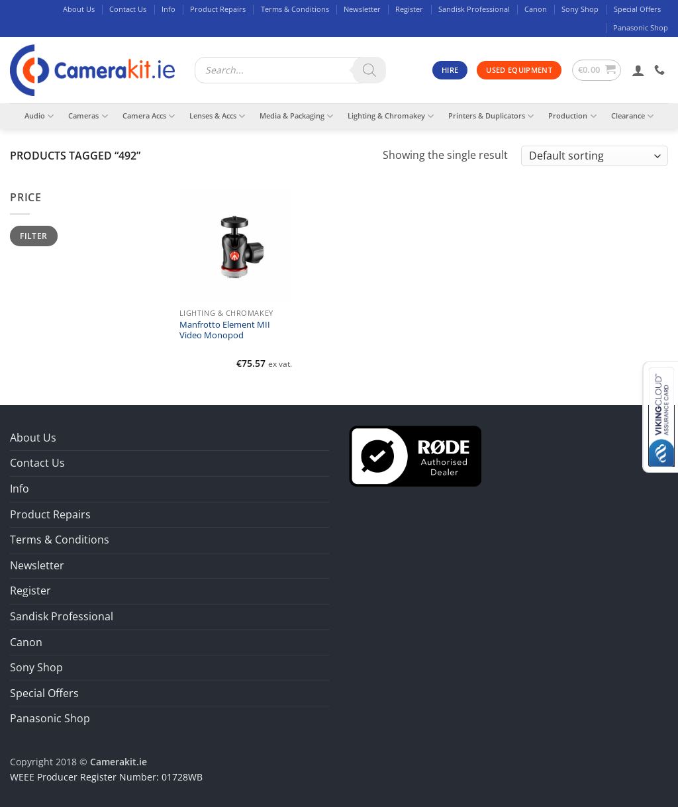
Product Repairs (218, 9)
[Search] (369, 70)
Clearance (632, 116)
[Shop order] (594, 156)
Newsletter (362, 9)
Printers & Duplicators (491, 116)
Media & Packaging (296, 116)
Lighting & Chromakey (391, 116)
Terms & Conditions (295, 9)
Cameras (87, 116)
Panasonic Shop (640, 27)
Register (409, 9)
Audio (39, 116)
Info (168, 9)
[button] (597, 70)
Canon (535, 9)
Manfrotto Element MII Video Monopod (224, 330)
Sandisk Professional (474, 9)
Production (572, 116)
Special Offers (637, 9)
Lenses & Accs (217, 116)
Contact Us (127, 9)
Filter (33, 235)
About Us (79, 9)
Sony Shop (580, 9)
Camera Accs (148, 116)
